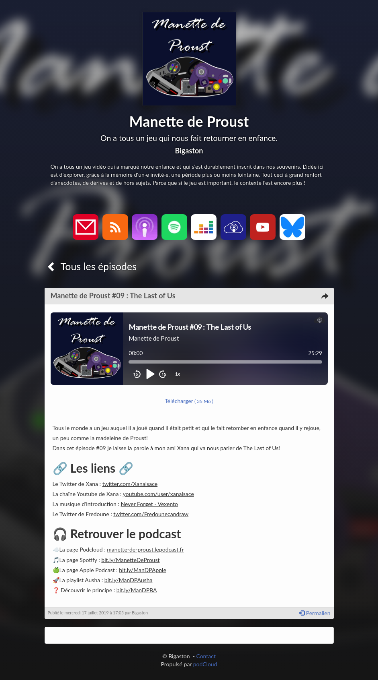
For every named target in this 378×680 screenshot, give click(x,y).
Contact (206, 656)
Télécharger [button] (189, 400)
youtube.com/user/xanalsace (158, 493)
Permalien (314, 613)
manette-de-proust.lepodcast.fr (145, 549)
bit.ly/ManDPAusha (128, 580)
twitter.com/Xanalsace (129, 483)
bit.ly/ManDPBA (136, 590)
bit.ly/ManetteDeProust (130, 559)
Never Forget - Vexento (149, 503)
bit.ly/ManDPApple (142, 569)
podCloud (205, 664)
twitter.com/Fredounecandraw (150, 514)
